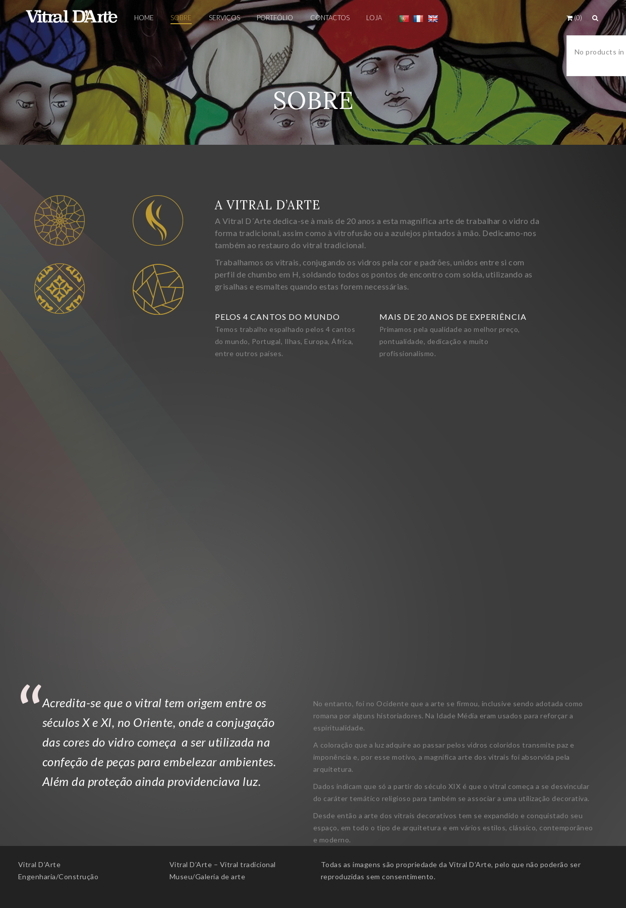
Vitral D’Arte (39, 864)
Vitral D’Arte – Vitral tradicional (222, 864)
